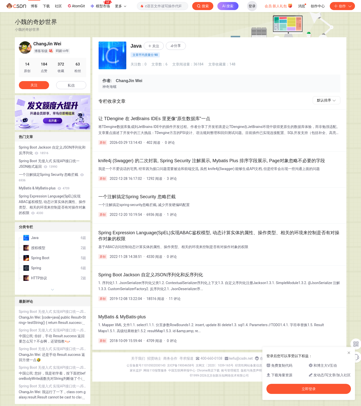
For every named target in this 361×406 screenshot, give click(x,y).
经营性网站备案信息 (248, 365)
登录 (252, 6)
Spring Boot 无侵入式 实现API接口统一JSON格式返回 (49, 163)
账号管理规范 (230, 370)
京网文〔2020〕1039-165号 (214, 365)
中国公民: (27, 336)
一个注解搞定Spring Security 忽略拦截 (51, 177)
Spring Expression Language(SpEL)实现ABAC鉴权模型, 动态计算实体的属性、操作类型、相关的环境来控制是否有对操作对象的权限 (52, 204)
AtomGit (76, 6)
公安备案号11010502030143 (146, 365)
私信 (71, 85)
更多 (120, 6)
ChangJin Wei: (30, 317)
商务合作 (170, 358)
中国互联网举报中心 (181, 370)
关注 (33, 85)
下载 (46, 6)
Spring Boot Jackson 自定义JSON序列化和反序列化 (52, 150)
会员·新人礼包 (279, 5)
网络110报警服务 (155, 370)
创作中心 (318, 6)
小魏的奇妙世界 (36, 21)
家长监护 (136, 370)
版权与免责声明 (251, 370)
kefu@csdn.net (241, 358)
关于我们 (138, 358)
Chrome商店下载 (208, 370)
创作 (342, 6)
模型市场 (101, 5)
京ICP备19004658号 (180, 365)
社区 (58, 6)
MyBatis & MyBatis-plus (44, 188)
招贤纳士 (154, 358)
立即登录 (309, 389)
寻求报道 (186, 358)
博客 (34, 6)
